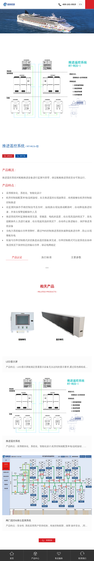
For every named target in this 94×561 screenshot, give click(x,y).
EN (80, 4)
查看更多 (47, 540)
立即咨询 (8, 156)
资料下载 (21, 156)
